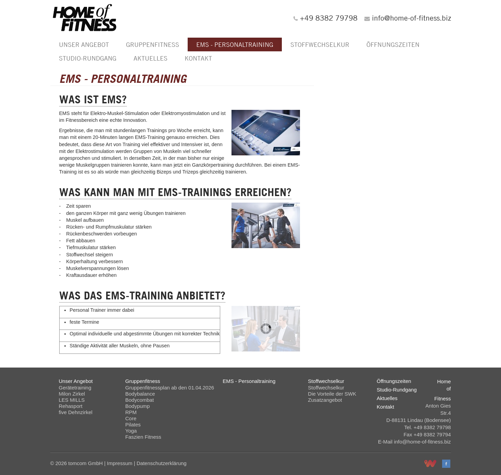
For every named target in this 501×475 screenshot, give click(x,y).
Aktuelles (150, 58)
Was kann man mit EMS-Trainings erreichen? (175, 192)
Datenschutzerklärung (162, 463)
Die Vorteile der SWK (332, 394)
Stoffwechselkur (319, 44)
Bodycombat (139, 400)
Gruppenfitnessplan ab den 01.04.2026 (169, 387)
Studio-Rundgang (87, 58)
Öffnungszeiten (392, 44)
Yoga (131, 431)
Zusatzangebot (325, 400)
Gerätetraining (75, 387)
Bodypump (137, 406)
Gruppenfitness (152, 44)
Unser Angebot (84, 44)
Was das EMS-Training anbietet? (142, 295)
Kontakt (198, 58)
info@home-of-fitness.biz (411, 17)
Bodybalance (140, 394)
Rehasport (71, 406)
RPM (131, 412)
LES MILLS (72, 400)
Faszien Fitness (143, 437)
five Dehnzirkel (75, 412)
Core (131, 418)
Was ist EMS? (93, 99)
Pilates (133, 424)
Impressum (119, 463)
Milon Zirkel (72, 394)
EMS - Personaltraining (234, 44)
